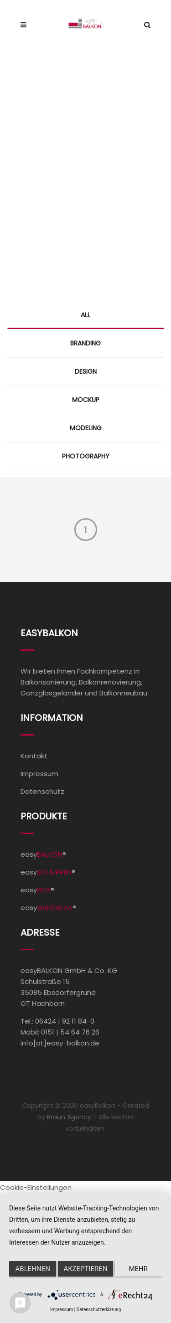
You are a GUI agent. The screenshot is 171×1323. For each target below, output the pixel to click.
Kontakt (34, 756)
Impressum (39, 773)
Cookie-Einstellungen (36, 1187)
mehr (138, 1269)
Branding (85, 343)
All (85, 314)
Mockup (85, 399)
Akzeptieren (85, 1269)
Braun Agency (69, 1117)
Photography (85, 456)
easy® (43, 854)
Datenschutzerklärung (99, 1309)
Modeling (86, 427)
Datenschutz (42, 791)
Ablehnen (33, 1269)
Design (86, 371)
